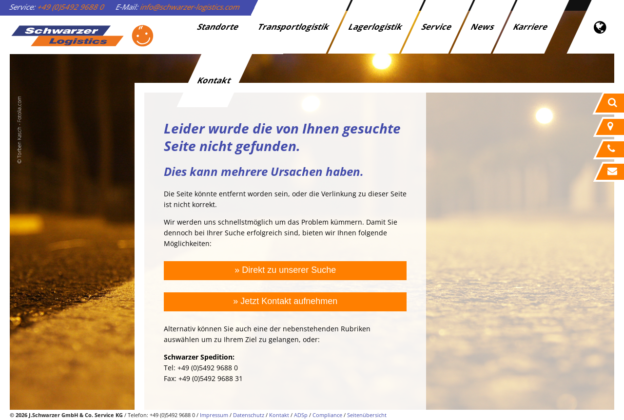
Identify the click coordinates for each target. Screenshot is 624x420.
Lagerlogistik (376, 26)
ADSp (301, 415)
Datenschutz (248, 415)
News (483, 26)
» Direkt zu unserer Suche (285, 270)
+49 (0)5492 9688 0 (71, 7)
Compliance (327, 415)
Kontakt (214, 80)
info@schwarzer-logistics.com (190, 7)
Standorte (218, 26)
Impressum (214, 415)
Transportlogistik (294, 26)
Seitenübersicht (367, 415)
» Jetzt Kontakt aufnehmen (285, 301)
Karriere (531, 26)
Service (437, 26)
